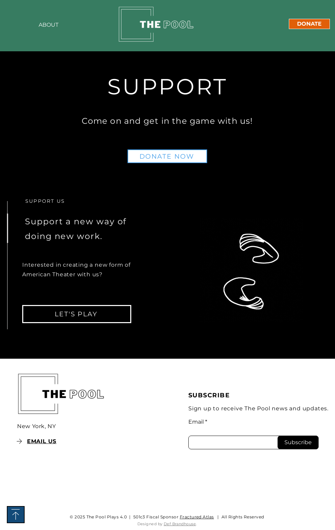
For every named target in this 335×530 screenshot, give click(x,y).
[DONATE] (309, 24)
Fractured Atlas (197, 516)
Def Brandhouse (180, 523)
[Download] (16, 514)
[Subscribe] (298, 442)
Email (196, 422)
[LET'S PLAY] (76, 314)
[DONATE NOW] (167, 156)
